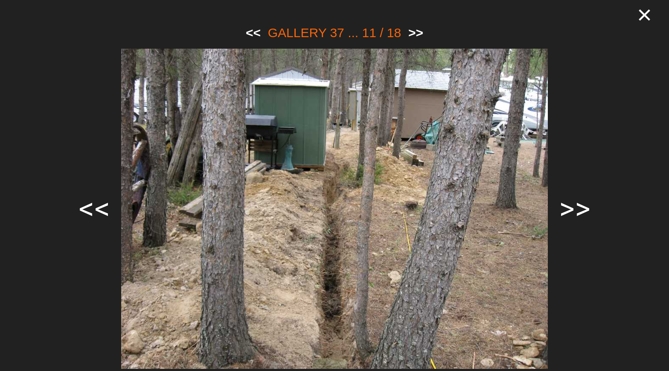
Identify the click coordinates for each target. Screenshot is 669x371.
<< (253, 33)
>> (415, 33)
